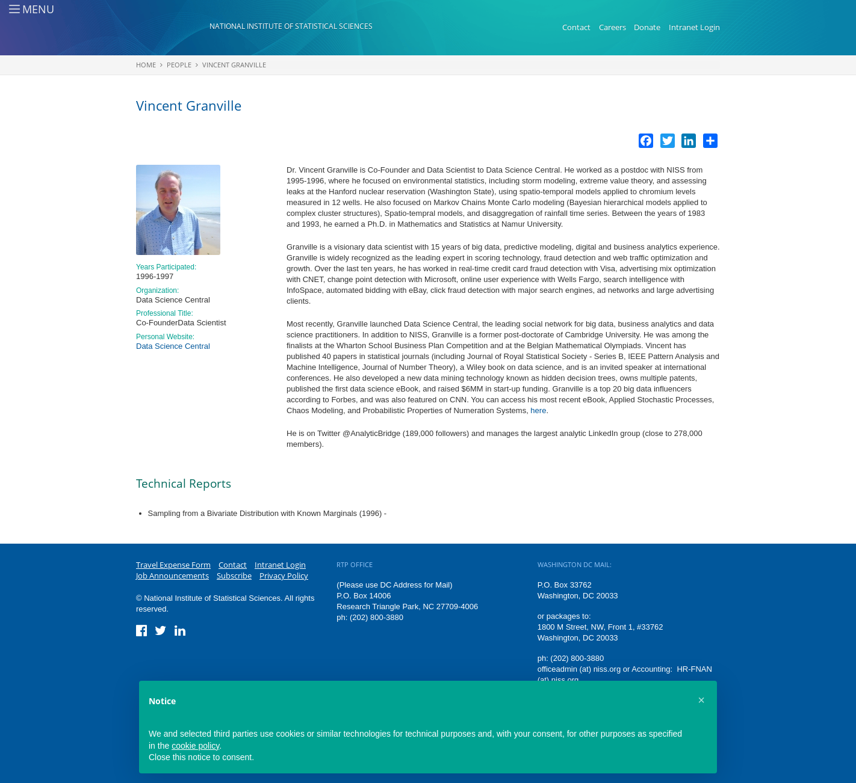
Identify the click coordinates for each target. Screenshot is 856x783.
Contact (576, 27)
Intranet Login (694, 27)
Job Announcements (172, 575)
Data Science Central (173, 346)
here (538, 410)
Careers (612, 27)
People (179, 64)
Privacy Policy (283, 575)
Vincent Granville (234, 64)
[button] (701, 700)
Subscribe (234, 575)
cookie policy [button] (195, 746)
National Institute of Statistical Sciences (291, 26)
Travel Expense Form (173, 564)
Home (146, 64)
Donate (647, 27)
